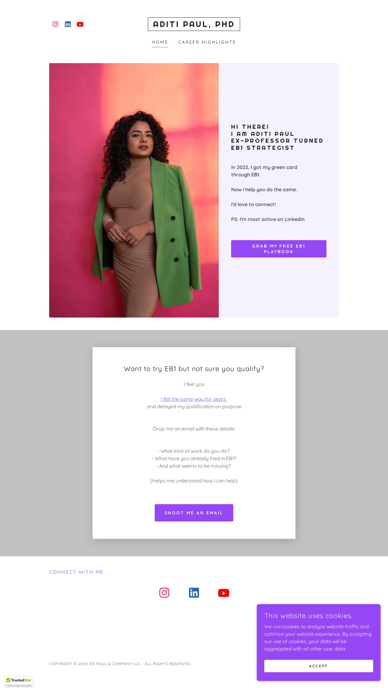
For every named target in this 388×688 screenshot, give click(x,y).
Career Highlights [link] (207, 42)
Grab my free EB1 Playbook (279, 248)
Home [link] (160, 42)
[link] (55, 24)
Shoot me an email (194, 401)
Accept (318, 666)
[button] (19, 682)
